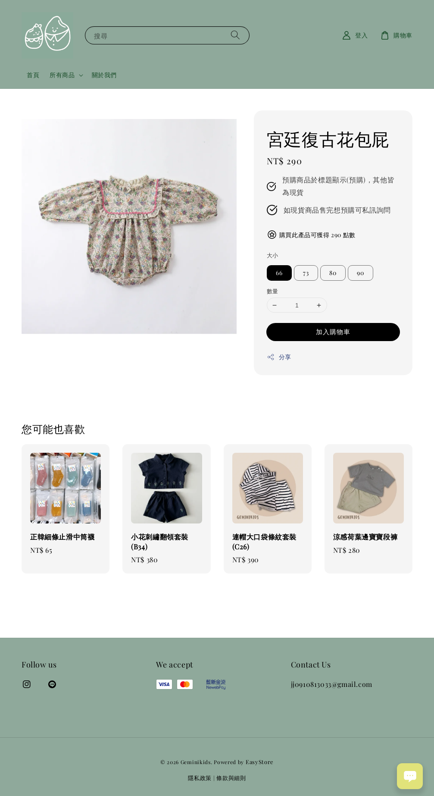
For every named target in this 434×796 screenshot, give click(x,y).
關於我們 (104, 75)
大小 (272, 255)
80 (333, 273)
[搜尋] (235, 35)
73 (306, 273)
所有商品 (62, 75)
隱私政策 (200, 777)
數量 (272, 291)
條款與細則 (231, 777)
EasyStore (260, 761)
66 (279, 273)
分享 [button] (279, 357)
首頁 (33, 75)
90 (360, 273)
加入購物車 (333, 331)
